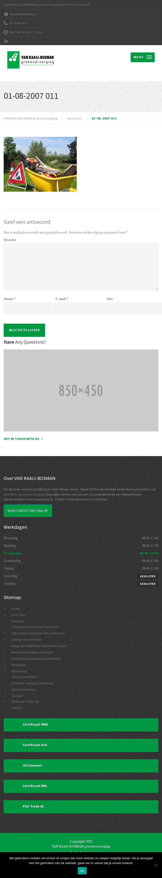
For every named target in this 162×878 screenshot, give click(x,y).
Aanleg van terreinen (26, 639)
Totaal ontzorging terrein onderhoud (38, 633)
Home (15, 608)
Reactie (10, 240)
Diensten (17, 621)
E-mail (61, 299)
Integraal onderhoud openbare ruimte (39, 646)
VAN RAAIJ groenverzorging (24, 494)
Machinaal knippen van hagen (32, 652)
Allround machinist (24, 677)
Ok (82, 871)
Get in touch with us (21, 439)
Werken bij (19, 671)
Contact (17, 696)
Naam (10, 299)
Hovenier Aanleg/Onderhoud (32, 683)
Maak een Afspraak (25, 701)
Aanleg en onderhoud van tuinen (34, 627)
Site (110, 299)
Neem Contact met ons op (28, 511)
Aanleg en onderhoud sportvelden (36, 658)
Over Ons (18, 615)
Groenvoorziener (24, 689)
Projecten (18, 665)
